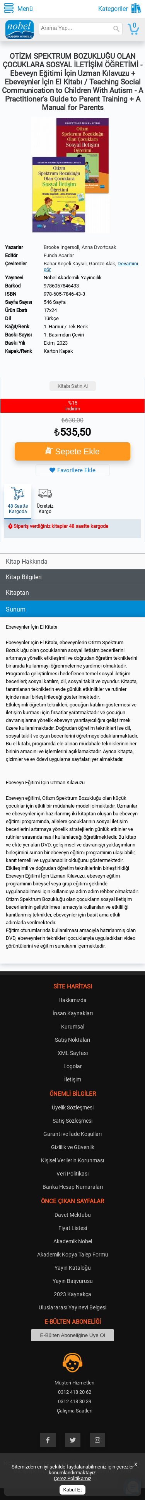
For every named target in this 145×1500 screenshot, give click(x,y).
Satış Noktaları (72, 1040)
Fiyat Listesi (72, 1228)
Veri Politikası (72, 1174)
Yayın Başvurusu (73, 1281)
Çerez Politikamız (72, 1478)
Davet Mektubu (73, 1215)
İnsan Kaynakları (73, 1013)
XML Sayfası (73, 1053)
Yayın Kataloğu (73, 1268)
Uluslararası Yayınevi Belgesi (72, 1307)
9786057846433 (61, 286)
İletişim (72, 1079)
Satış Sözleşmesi (72, 1121)
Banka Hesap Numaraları (73, 1187)
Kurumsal (72, 1026)
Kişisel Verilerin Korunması (72, 1160)
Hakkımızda (72, 1000)
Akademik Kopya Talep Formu (72, 1254)
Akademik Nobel (72, 1241)
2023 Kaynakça (72, 1294)
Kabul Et (72, 1490)
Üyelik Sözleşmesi (73, 1107)
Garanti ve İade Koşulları (72, 1134)
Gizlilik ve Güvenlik (72, 1147)
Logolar (72, 1066)
